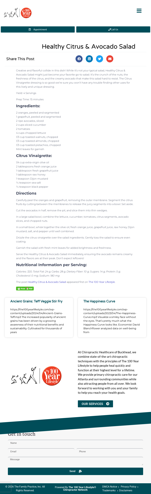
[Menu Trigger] (139, 10)
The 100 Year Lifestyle (102, 281)
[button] (79, 58)
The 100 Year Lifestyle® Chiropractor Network (79, 488)
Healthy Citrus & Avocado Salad (47, 281)
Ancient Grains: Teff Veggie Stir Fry (36, 301)
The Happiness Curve (99, 301)
